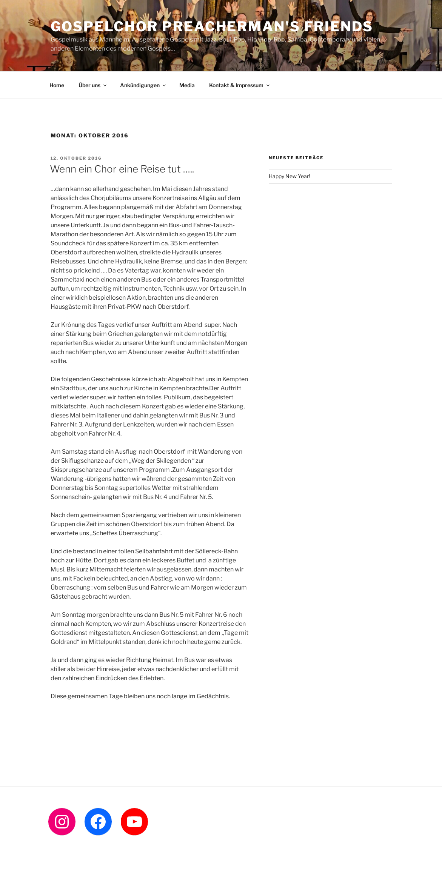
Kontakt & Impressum (240, 85)
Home (56, 85)
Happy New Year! (289, 176)
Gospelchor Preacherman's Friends (212, 26)
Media (187, 85)
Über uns (93, 85)
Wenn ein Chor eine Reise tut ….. (122, 169)
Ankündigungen (143, 85)
